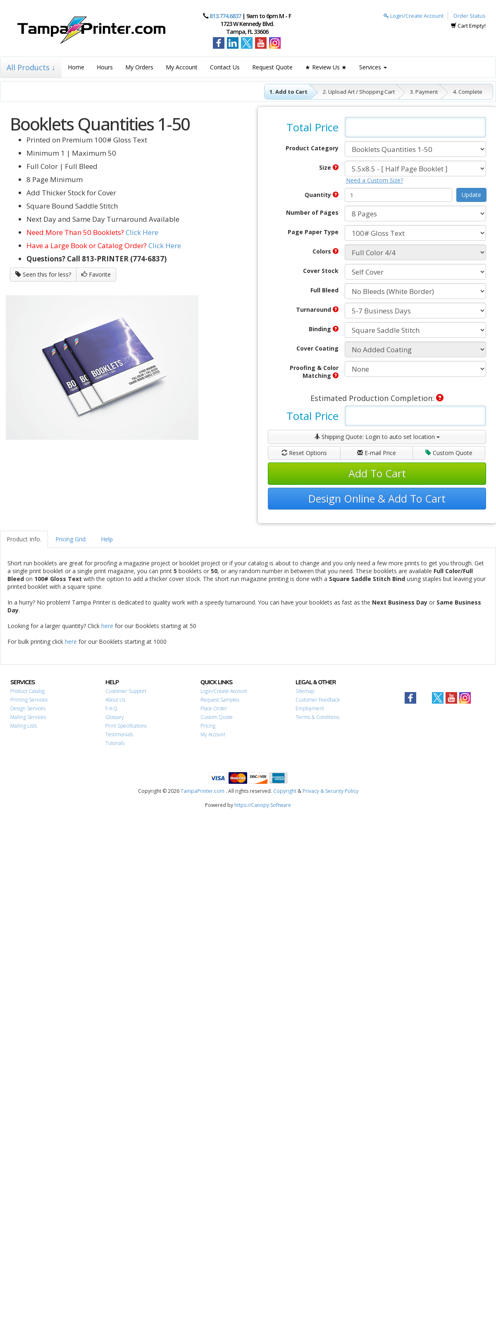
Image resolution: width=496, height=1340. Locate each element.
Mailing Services (28, 717)
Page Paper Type (313, 232)
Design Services (27, 708)
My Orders (139, 67)
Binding (324, 329)
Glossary (114, 717)
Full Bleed (324, 290)
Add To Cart (377, 473)
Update (471, 195)
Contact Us (225, 67)
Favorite (96, 274)
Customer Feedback (318, 699)
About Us (115, 699)
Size (329, 167)
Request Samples (219, 699)
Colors (325, 251)
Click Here (142, 232)
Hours (105, 67)
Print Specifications (126, 725)
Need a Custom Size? (374, 180)
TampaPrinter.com (202, 791)
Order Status (469, 15)
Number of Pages (312, 212)
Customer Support (125, 691)
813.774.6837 (225, 16)
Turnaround (317, 309)
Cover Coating (317, 348)
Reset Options (304, 453)
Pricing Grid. (71, 539)
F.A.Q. (112, 708)
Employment (310, 708)
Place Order (213, 708)
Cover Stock (321, 271)
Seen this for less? (43, 274)
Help (107, 539)
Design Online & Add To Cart (377, 498)
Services (373, 67)
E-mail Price (376, 453)
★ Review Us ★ (326, 67)
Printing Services (29, 699)
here (107, 626)
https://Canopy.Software (262, 805)
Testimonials (119, 734)
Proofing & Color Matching (314, 371)
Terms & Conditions (317, 717)
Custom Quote (448, 453)
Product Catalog (27, 691)
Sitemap (305, 691)
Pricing (207, 725)
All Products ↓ (31, 67)
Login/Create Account (414, 15)
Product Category (312, 148)
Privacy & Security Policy (330, 791)
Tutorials (114, 743)
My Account (182, 67)
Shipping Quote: (377, 437)
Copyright (284, 791)
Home (76, 67)
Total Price (312, 127)
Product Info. (24, 539)
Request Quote (272, 67)
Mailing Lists (23, 725)
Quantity (322, 195)
